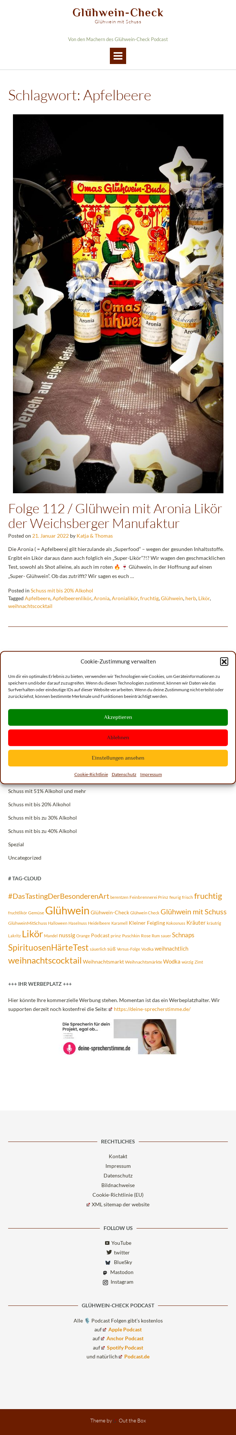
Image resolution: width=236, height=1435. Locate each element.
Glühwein (172, 598)
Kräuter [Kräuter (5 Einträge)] (196, 922)
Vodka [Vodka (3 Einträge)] (147, 949)
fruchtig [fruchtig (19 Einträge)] (208, 896)
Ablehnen (118, 737)
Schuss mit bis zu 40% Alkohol (42, 831)
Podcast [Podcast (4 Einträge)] (100, 935)
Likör (204, 598)
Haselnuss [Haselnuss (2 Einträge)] (77, 923)
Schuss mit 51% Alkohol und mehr (47, 791)
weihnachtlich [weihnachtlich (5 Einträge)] (171, 948)
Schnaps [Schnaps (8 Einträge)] (183, 935)
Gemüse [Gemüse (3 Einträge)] (36, 912)
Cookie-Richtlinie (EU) (118, 1195)
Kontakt (118, 1156)
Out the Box (129, 1420)
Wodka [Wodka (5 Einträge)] (172, 961)
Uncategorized (24, 857)
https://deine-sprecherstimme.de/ (150, 1009)
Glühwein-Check (118, 12)
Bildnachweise (118, 1185)
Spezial (16, 844)
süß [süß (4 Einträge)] (111, 949)
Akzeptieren (118, 717)
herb (190, 598)
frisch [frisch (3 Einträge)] (187, 897)
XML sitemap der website (118, 1204)
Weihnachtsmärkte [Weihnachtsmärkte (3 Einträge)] (143, 962)
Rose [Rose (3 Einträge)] (146, 935)
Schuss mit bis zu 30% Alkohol (42, 817)
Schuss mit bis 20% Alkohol (62, 590)
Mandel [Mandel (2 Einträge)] (51, 935)
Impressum (151, 774)
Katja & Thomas (95, 535)
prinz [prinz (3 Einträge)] (116, 935)
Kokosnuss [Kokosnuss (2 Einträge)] (175, 923)
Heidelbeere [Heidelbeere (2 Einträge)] (99, 923)
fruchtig (149, 598)
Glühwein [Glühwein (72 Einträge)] (67, 910)
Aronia (101, 598)
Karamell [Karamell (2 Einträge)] (119, 923)
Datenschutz (124, 774)
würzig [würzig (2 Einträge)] (187, 962)
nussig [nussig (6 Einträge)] (67, 935)
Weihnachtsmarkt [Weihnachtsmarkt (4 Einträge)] (103, 962)
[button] (224, 661)
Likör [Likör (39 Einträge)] (32, 933)
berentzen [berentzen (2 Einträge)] (119, 897)
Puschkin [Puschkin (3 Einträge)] (131, 935)
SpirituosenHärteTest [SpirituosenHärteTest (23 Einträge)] (48, 947)
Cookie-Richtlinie (91, 774)
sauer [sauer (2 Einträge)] (166, 935)
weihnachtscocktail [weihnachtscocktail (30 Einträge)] (45, 960)
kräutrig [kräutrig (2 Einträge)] (214, 923)
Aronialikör (125, 598)
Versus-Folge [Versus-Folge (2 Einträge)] (128, 949)
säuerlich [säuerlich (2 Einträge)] (98, 949)
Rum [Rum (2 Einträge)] (156, 935)
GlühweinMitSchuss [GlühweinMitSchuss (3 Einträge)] (27, 923)
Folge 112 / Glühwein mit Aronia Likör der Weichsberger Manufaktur (115, 515)
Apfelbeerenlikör (72, 598)
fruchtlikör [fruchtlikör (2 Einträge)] (17, 912)
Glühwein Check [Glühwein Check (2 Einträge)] (144, 912)
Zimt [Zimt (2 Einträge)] (199, 962)
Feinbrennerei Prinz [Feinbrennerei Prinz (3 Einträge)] (148, 897)
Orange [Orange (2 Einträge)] (83, 935)
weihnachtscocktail (30, 606)
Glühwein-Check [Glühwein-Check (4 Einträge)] (110, 912)
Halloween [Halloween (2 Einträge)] (57, 923)
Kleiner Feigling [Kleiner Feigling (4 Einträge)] (147, 923)
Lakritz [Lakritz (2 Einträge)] (14, 935)
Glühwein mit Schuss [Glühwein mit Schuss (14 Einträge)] (194, 911)
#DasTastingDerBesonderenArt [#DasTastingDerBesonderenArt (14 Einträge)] (58, 895)
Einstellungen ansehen (118, 758)
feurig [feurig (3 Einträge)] (175, 897)
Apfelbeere (37, 598)
